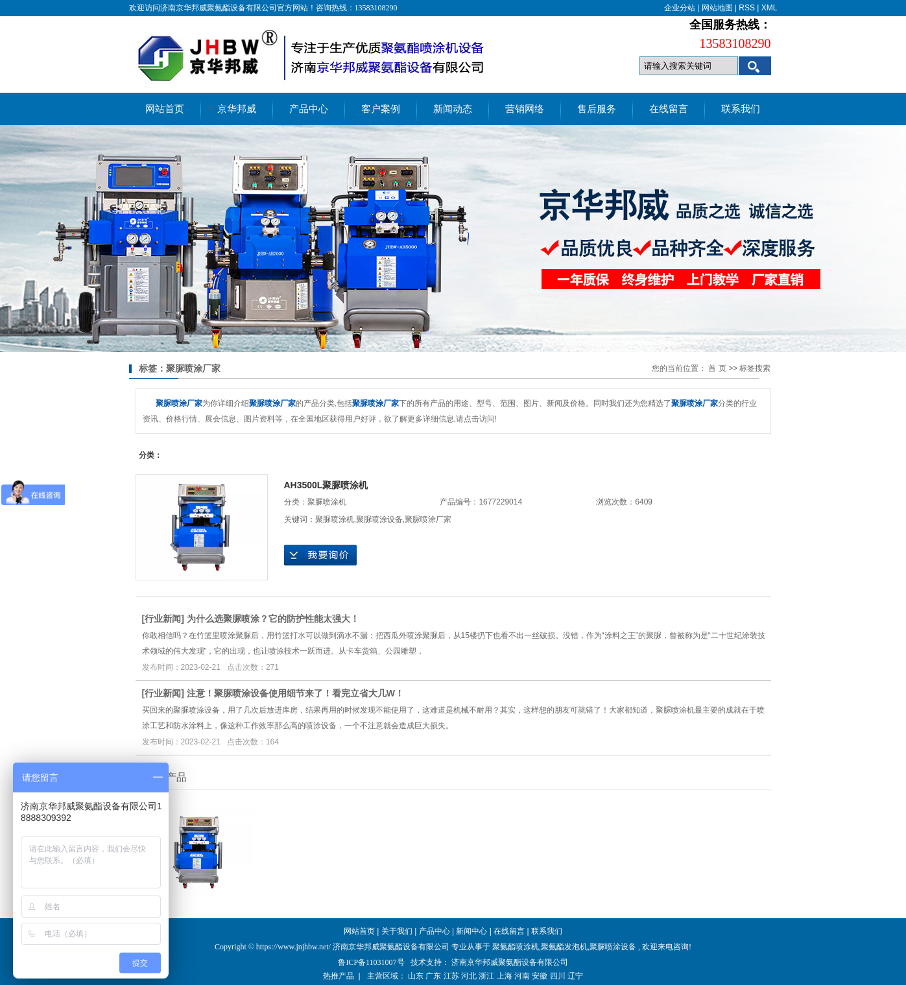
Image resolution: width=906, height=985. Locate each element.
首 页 (717, 368)
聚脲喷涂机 (326, 501)
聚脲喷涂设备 (379, 519)
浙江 (486, 975)
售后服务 (596, 109)
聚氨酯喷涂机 (515, 946)
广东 (433, 975)
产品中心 (308, 109)
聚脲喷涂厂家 (428, 519)
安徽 (539, 975)
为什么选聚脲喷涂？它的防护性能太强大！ (273, 618)
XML (769, 7)
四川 (558, 975)
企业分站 (679, 7)
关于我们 (396, 931)
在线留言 (668, 109)
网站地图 (717, 7)
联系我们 (740, 109)
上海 (504, 975)
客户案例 (380, 109)
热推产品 (338, 975)
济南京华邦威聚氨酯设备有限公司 (509, 962)
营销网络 (524, 109)
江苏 (451, 975)
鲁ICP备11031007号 (371, 962)
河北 (469, 975)
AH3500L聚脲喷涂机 (326, 485)
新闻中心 (471, 931)
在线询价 (320, 555)
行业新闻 (163, 618)
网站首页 (164, 109)
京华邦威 (236, 109)
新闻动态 (452, 109)
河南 (522, 975)
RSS (747, 7)
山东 (415, 975)
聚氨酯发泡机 (564, 946)
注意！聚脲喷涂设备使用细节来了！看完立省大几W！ (295, 693)
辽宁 (575, 975)
